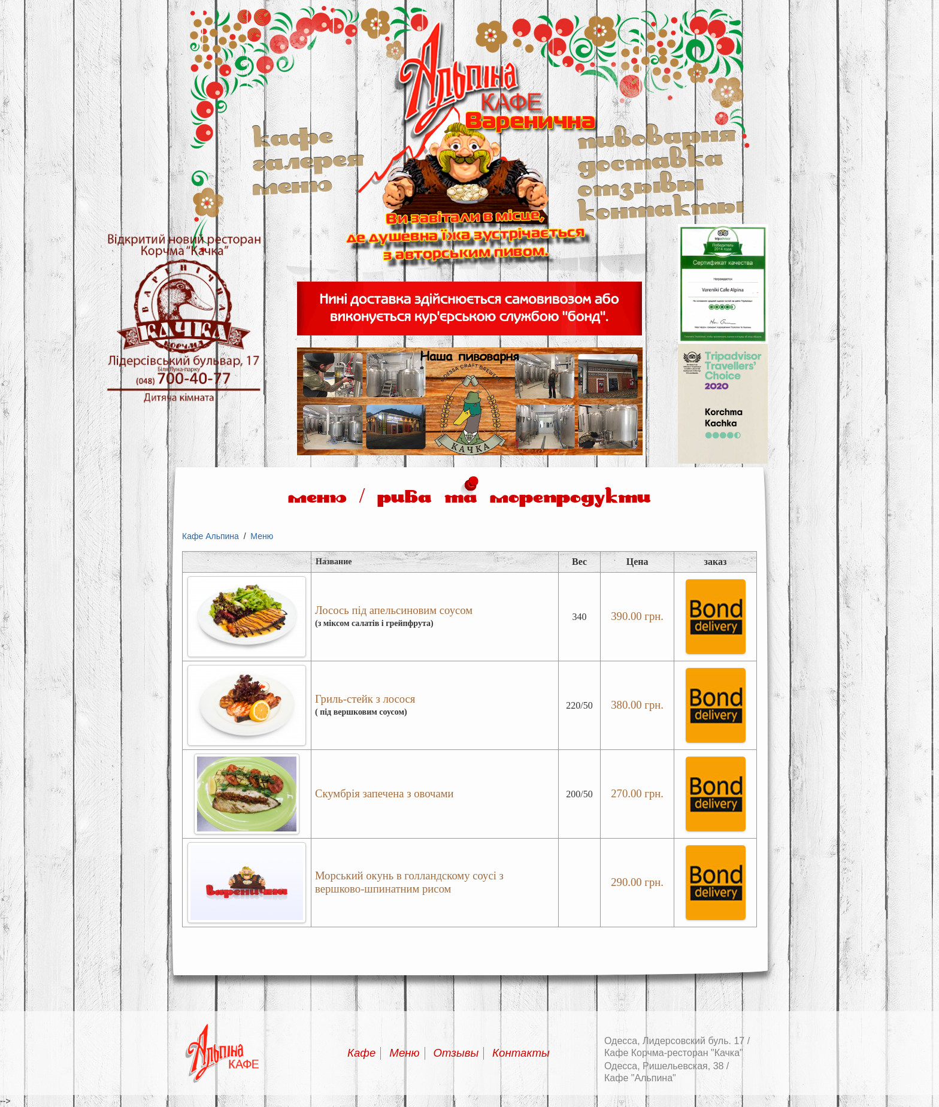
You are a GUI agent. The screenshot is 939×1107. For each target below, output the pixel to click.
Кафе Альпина (210, 536)
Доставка (650, 159)
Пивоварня (657, 135)
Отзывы (640, 183)
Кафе (292, 135)
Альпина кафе (470, 273)
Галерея (308, 159)
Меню (292, 183)
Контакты (660, 207)
